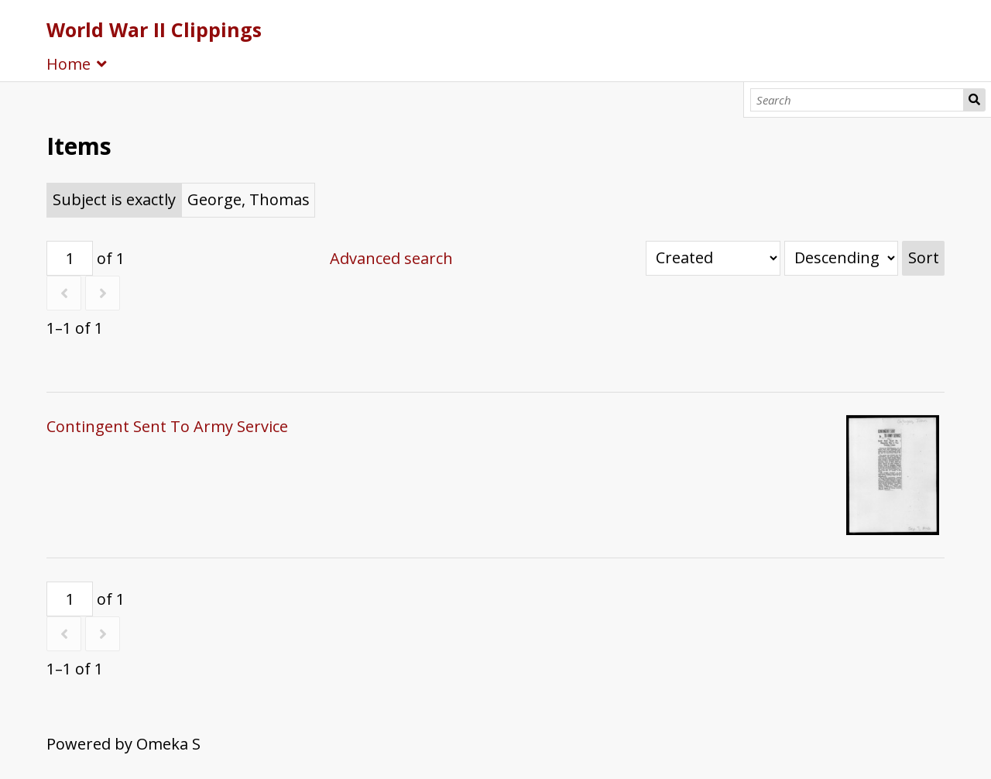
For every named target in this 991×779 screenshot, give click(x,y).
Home (68, 63)
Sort (923, 257)
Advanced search (391, 258)
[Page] (69, 258)
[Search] (857, 100)
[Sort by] (713, 258)
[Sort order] (841, 258)
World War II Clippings (154, 29)
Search (974, 100)
